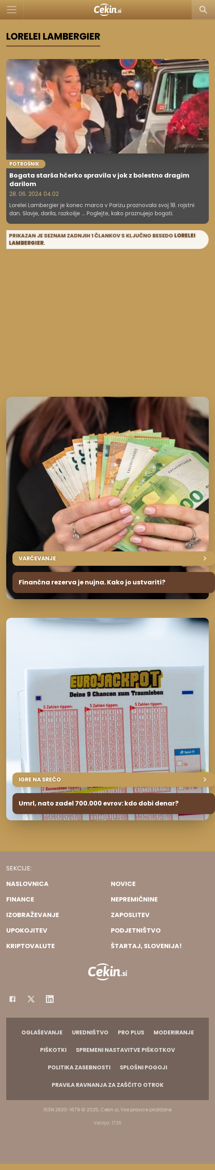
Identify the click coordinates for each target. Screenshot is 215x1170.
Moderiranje (174, 1032)
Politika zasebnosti (79, 1067)
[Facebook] (12, 999)
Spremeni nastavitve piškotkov (125, 1050)
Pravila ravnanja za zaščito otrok (108, 1085)
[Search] (203, 9)
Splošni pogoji (143, 1067)
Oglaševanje (42, 1032)
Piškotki (53, 1050)
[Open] (12, 9)
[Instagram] (50, 999)
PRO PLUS (131, 1032)
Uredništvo (90, 1032)
